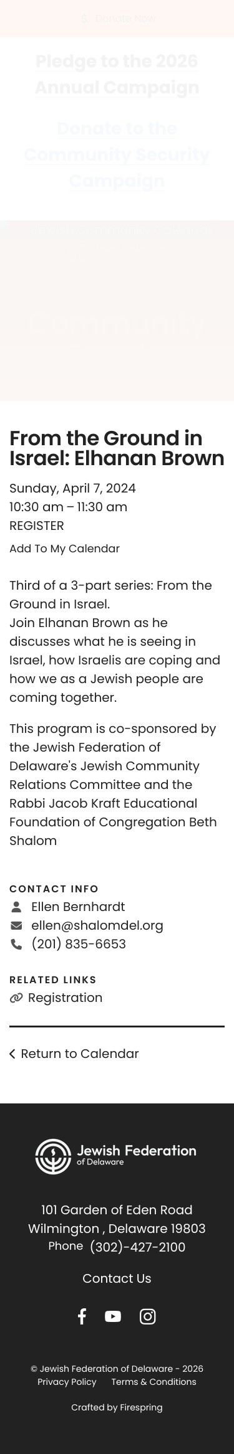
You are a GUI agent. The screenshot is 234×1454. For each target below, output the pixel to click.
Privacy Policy (67, 1382)
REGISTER (36, 525)
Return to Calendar (80, 1053)
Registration (65, 997)
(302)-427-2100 (138, 1247)
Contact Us (117, 1278)
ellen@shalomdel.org (97, 925)
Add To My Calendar (64, 549)
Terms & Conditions (153, 1382)
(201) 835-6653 (78, 944)
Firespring (141, 1407)
